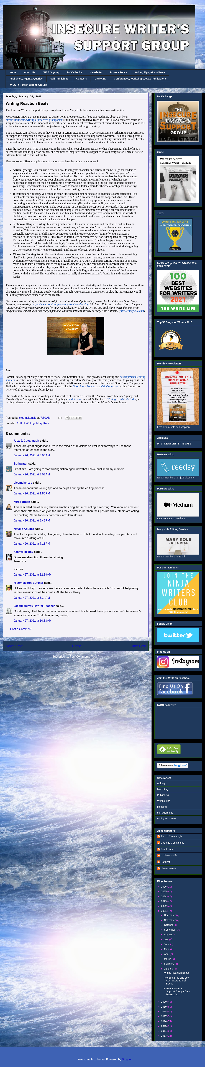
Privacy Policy (118, 72)
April (167, 954)
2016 (164, 1021)
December (170, 915)
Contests (81, 78)
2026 (164, 886)
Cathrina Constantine (172, 842)
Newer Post (14, 646)
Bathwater (20, 463)
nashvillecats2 (23, 551)
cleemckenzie (23, 482)
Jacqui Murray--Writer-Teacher (34, 605)
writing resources (166, 818)
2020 (164, 1001)
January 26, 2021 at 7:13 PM (32, 543)
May (166, 949)
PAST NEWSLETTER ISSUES (174, 443)
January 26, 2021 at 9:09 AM (32, 474)
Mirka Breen (22, 501)
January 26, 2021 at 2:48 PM (32, 520)
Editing (161, 783)
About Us (29, 72)
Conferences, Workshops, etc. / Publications (140, 78)
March (168, 958)
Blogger (127, 1059)
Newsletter (96, 72)
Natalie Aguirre (24, 528)
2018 (164, 1011)
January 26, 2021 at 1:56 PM (32, 493)
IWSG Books (74, 72)
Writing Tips (163, 800)
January (169, 968)
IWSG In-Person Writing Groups (28, 84)
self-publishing (165, 812)
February (169, 963)
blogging (162, 806)
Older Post (138, 646)
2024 (164, 896)
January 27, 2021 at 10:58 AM (32, 620)
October (169, 924)
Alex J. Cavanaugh (26, 440)
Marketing (100, 78)
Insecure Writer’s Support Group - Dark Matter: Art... (176, 991)
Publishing (163, 795)
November (170, 920)
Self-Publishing (59, 78)
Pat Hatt (165, 862)
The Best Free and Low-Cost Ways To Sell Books (176, 980)
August (168, 934)
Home (12, 72)
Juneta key (167, 849)
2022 (164, 906)
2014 (164, 1030)
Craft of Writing (25, 423)
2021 (164, 910)
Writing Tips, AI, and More (150, 72)
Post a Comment (20, 629)
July (166, 939)
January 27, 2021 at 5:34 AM (32, 597)
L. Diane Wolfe (169, 855)
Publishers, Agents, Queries (26, 78)
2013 (164, 1035)
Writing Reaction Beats (176, 972)
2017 (164, 1016)
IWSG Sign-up (51, 72)
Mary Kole (42, 423)
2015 (164, 1026)
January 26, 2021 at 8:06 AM (32, 455)
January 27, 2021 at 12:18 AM (32, 574)
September (170, 929)
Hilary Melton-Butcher (28, 582)
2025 (164, 891)
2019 (164, 1006)
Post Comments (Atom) (84, 656)
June (167, 944)
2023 (164, 901)
